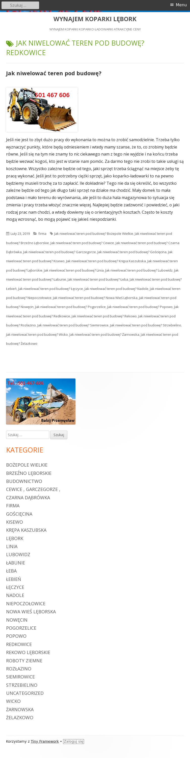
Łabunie (15, 563)
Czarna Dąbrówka (28, 498)
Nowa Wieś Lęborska (31, 612)
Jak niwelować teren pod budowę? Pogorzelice (70, 307)
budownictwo (24, 481)
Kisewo (14, 522)
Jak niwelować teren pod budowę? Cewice (82, 243)
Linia (11, 546)
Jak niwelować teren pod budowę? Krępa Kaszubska (106, 261)
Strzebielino (21, 685)
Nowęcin (17, 620)
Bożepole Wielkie (26, 465)
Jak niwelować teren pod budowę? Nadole (116, 288)
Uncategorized (25, 693)
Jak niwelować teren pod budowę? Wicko (37, 334)
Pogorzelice (21, 628)
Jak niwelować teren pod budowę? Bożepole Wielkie (93, 233)
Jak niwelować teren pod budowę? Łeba (98, 279)
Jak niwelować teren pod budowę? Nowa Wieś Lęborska (95, 297)
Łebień (13, 579)
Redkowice (19, 644)
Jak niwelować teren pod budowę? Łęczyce (50, 288)
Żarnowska (20, 709)
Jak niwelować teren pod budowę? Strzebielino (145, 325)
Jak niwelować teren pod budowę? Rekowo (104, 316)
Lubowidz (18, 554)
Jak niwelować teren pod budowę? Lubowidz (139, 270)
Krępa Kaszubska (26, 530)
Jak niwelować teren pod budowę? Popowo (140, 307)
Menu (181, 5)
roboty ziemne (24, 661)
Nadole (15, 595)
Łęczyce (15, 587)
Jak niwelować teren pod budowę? (53, 73)
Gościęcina (19, 514)
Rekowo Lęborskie (28, 652)
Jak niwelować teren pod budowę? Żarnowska (104, 334)
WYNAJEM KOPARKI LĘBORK (95, 19)
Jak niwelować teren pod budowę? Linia (74, 270)
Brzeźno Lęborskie (28, 473)
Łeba (11, 571)
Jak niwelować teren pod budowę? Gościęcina (132, 252)
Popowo (16, 636)
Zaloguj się (73, 741)
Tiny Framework (45, 741)
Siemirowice (20, 677)
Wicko (13, 701)
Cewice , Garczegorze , (33, 489)
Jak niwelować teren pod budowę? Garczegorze (59, 252)
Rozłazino (18, 669)
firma (42, 233)
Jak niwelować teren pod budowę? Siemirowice (72, 325)
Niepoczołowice (25, 603)
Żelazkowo (19, 717)
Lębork (14, 538)
